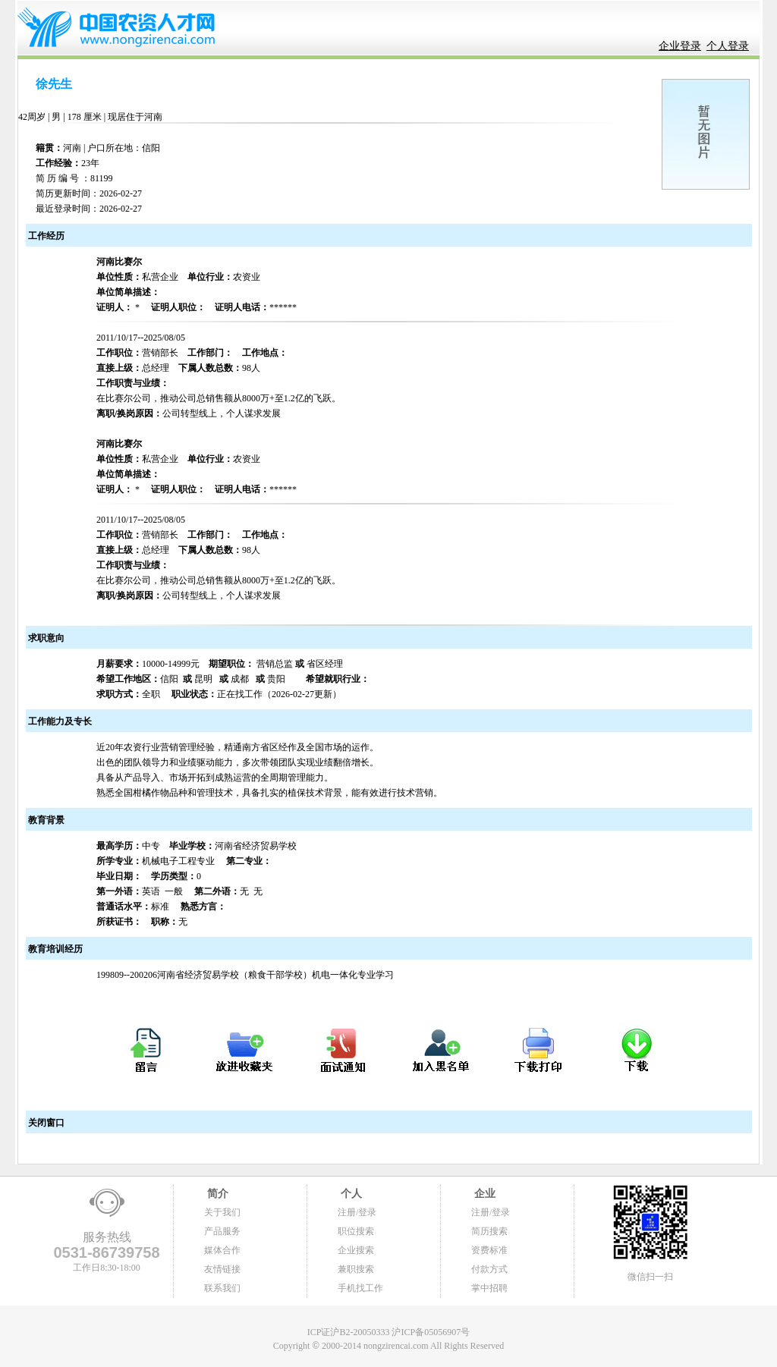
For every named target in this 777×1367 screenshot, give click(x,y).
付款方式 (489, 1269)
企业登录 (680, 46)
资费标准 (489, 1250)
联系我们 (222, 1288)
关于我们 (222, 1212)
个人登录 (727, 46)
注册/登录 (357, 1212)
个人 (350, 1193)
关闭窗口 (45, 1122)
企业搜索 (356, 1250)
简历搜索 (489, 1231)
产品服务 (222, 1231)
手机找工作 (360, 1288)
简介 (216, 1193)
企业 (483, 1193)
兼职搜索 (356, 1269)
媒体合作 (222, 1250)
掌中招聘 (489, 1288)
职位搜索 (356, 1231)
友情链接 (222, 1269)
